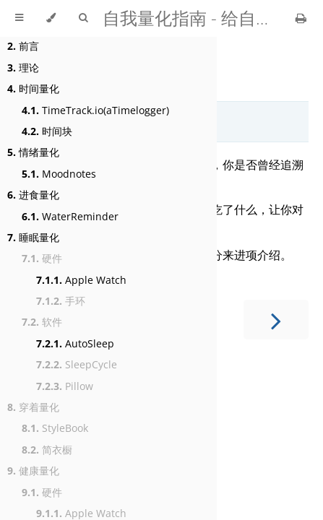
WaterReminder (70, 216)
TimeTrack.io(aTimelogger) (95, 110)
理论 (23, 67)
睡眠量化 (33, 237)
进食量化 (33, 195)
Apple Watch (81, 280)
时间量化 (33, 88)
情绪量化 (33, 152)
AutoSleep (75, 343)
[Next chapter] (276, 319)
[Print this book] (301, 18)
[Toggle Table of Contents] (19, 18)
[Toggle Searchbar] (83, 18)
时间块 (47, 131)
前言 (23, 46)
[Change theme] (51, 18)
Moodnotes (59, 174)
